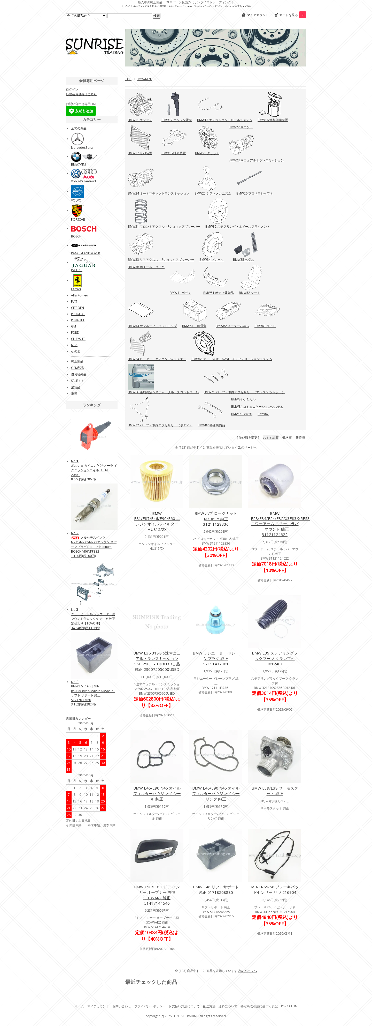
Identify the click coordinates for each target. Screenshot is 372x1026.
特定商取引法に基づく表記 (259, 1006)
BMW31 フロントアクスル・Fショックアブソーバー (164, 226)
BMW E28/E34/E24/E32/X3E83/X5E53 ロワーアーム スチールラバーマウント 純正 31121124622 (280, 524)
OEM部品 (77, 368)
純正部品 (77, 361)
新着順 (300, 437)
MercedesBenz (82, 147)
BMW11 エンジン (140, 120)
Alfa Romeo (79, 295)
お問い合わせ (121, 1006)
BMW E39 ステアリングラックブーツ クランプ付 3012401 (275, 658)
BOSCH (76, 236)
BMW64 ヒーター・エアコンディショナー (157, 359)
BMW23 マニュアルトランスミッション (256, 160)
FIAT (74, 301)
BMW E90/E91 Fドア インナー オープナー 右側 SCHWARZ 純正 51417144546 (157, 895)
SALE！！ (77, 380)
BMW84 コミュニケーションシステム (257, 406)
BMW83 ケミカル (243, 399)
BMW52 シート (249, 293)
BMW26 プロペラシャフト (254, 193)
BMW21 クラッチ (207, 153)
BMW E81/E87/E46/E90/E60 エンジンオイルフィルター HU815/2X (157, 521)
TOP (128, 79)
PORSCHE (78, 219)
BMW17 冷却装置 (140, 153)
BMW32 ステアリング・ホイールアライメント (237, 226)
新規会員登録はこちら (81, 94)
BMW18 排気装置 (173, 153)
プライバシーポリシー (149, 1006)
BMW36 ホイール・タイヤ (146, 267)
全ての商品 (79, 128)
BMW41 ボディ (180, 293)
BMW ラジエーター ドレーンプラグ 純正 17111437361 (216, 658)
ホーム (79, 1006)
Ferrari (76, 289)
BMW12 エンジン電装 (176, 120)
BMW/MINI (144, 79)
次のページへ (247, 447)
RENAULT (77, 320)
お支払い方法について (184, 1006)
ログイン (72, 89)
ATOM (293, 1006)
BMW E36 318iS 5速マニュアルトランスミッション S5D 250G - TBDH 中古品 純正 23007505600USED (157, 661)
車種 (74, 393)
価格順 (287, 437)
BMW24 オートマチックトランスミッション (158, 193)
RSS (283, 1006)
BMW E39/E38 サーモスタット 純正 (275, 790)
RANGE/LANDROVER (85, 253)
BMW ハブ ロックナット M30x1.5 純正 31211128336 (216, 519)
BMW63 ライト (265, 326)
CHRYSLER (78, 339)
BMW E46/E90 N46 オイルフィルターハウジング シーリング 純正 (216, 793)
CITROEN (77, 308)
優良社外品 (79, 374)
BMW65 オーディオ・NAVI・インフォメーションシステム (231, 359)
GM (73, 326)
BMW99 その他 (241, 414)
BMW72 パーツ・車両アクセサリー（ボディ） (160, 425)
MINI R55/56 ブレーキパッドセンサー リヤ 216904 (275, 889)
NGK (74, 345)
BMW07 (263, 414)
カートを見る (292, 15)
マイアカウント (258, 15)
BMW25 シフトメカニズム (213, 193)
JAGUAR (76, 270)
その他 (75, 351)
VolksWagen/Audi (84, 181)
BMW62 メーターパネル (232, 326)
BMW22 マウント (241, 127)
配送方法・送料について (220, 1006)
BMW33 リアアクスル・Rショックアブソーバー (161, 259)
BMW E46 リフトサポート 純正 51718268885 (216, 889)
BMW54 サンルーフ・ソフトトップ (152, 326)
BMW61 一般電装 (194, 326)
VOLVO (76, 200)
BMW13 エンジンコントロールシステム (224, 120)
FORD (75, 332)
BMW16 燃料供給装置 (273, 120)
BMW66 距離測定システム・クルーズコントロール (163, 392)
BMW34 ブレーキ (211, 259)
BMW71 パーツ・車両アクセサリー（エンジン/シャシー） (244, 392)
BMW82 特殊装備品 (211, 425)
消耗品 (75, 387)
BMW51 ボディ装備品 (218, 293)
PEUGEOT (78, 314)
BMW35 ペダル (243, 259)
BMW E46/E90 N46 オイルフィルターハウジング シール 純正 (157, 793)
